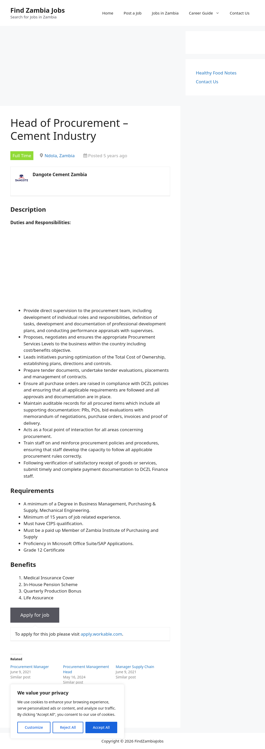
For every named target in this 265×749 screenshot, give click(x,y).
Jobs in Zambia (165, 13)
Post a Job (133, 13)
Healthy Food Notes (216, 73)
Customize (34, 727)
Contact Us (239, 13)
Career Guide (207, 13)
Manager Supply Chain (135, 666)
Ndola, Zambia (60, 156)
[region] (67, 711)
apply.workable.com (101, 634)
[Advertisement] (90, 67)
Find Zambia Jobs (37, 10)
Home (107, 13)
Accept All (101, 727)
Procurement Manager (29, 666)
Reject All (68, 727)
